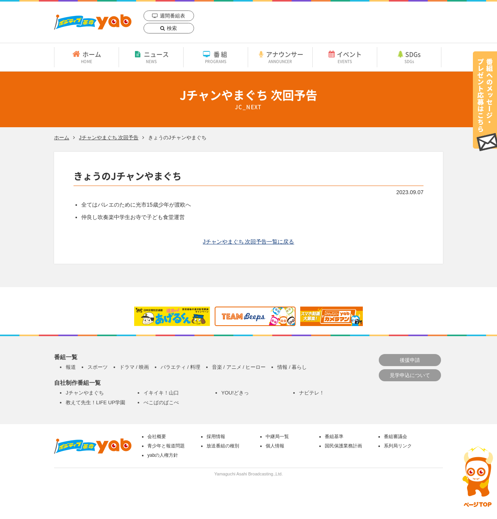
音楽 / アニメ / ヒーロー (239, 367)
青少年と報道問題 (166, 446)
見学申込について (410, 375)
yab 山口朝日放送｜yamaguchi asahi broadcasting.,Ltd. (92, 22)
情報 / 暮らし (292, 367)
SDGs (409, 56)
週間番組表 (172, 16)
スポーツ (98, 367)
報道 (71, 367)
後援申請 (410, 360)
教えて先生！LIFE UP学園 (95, 402)
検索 (172, 28)
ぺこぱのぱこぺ (161, 402)
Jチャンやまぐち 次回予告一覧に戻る (248, 241)
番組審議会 (395, 436)
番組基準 (334, 436)
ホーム (86, 56)
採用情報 (215, 436)
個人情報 (275, 446)
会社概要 (156, 436)
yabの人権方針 (162, 455)
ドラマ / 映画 (134, 367)
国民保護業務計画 (343, 446)
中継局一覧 (277, 436)
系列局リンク (398, 446)
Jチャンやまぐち (85, 393)
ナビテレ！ (311, 393)
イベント (345, 56)
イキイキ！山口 (161, 393)
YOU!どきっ (235, 393)
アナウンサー (280, 56)
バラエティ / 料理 (180, 367)
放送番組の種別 (222, 446)
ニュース (151, 56)
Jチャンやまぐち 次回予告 (108, 137)
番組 (216, 56)
